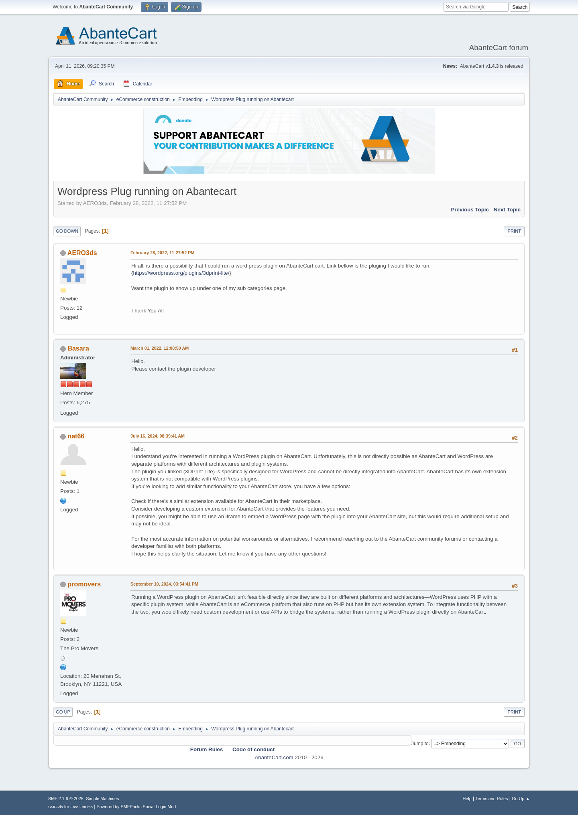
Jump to (420, 743)
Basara (78, 348)
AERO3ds (82, 252)
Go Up (63, 712)
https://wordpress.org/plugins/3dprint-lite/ (181, 273)
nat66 (75, 436)
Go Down (67, 231)
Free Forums (81, 807)
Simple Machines (102, 798)
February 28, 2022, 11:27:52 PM (162, 252)
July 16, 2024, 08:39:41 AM (157, 436)
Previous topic (470, 210)
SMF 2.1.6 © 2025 (65, 798)
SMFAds (55, 807)
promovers (84, 584)
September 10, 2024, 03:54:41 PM (164, 584)
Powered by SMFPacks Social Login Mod (136, 806)
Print (514, 231)
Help (467, 798)
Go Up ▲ (521, 798)
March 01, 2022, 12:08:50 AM (159, 348)
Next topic (507, 210)
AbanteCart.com (273, 757)
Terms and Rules (492, 798)
